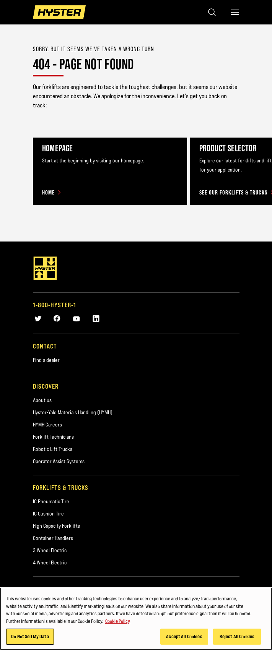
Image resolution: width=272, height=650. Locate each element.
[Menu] (234, 12)
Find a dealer (46, 360)
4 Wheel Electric (50, 562)
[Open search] (212, 12)
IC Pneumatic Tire (51, 501)
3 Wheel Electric (50, 550)
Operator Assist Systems (59, 461)
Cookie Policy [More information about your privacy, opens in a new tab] (117, 621)
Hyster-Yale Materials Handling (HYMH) (72, 412)
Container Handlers (53, 538)
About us (42, 400)
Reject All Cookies (237, 636)
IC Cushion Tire (48, 514)
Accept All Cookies (184, 636)
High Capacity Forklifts (56, 526)
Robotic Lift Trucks (52, 449)
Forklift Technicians (53, 437)
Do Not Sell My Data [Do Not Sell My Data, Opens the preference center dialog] (30, 636)
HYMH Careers (47, 424)
